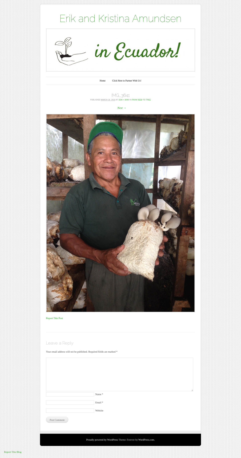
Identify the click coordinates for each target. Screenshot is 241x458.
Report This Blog (12, 452)
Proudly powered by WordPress (102, 439)
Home (102, 80)
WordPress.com (146, 439)
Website (99, 410)
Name (99, 394)
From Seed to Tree (141, 100)
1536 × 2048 (123, 100)
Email (99, 402)
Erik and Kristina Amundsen (120, 18)
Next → (121, 107)
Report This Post (54, 318)
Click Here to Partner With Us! (126, 80)
